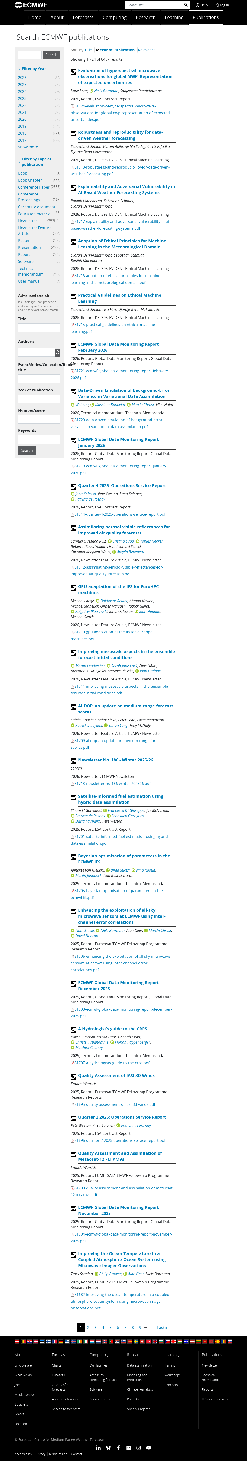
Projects (133, 1399)
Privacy (40, 1454)
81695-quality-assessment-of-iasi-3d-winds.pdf (114, 1104)
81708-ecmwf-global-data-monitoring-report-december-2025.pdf (121, 1012)
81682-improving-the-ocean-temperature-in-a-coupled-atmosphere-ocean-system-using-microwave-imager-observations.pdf (120, 1301)
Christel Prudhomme (92, 1042)
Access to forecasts (66, 1409)
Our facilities (99, 1365)
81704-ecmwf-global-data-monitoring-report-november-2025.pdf (121, 1237)
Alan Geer (136, 1273)
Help (202, 5)
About (57, 17)
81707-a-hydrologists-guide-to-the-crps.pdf (111, 1062)
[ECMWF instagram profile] (139, 1448)
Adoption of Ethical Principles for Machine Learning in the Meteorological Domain (122, 244)
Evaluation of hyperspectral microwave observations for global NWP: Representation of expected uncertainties (125, 76)
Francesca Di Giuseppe (126, 810)
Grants (19, 1414)
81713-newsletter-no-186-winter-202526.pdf (112, 783)
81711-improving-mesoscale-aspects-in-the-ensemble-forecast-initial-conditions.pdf (120, 690)
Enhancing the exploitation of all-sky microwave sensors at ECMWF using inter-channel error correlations (122, 916)
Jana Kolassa (85, 493)
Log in (222, 5)
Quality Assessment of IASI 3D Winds (116, 1075)
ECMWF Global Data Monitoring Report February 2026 (118, 347)
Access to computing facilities (103, 1377)
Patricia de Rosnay (90, 499)
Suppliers (21, 1404)
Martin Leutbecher (90, 665)
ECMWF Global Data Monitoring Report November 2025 (118, 1210)
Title (22, 318)
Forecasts (83, 17)
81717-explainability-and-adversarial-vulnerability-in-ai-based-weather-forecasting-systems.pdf (120, 225)
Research (146, 17)
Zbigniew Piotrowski (91, 611)
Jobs (18, 1385)
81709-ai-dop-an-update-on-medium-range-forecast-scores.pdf (118, 744)
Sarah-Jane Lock (124, 665)
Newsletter (210, 1365)
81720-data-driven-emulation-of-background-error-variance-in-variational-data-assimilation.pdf (117, 423)
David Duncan (86, 935)
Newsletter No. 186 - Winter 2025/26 (115, 760)
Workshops (172, 1375)
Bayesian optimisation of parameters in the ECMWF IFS (124, 859)
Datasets (58, 1375)
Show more (28, 147)
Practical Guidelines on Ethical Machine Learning (119, 298)
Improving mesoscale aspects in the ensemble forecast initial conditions (126, 655)
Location (21, 1424)
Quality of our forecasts (61, 1387)
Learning (174, 17)
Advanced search (33, 295)
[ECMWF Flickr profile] (129, 1448)
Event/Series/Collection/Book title (45, 367)
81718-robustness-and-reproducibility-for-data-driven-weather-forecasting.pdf (120, 170)
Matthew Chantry (89, 1047)
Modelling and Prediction (137, 1377)
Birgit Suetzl (120, 870)
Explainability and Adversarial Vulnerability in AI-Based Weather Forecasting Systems (126, 189)
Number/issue (31, 410)
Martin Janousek (88, 875)
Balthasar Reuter (114, 600)
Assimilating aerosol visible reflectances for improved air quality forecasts (124, 530)
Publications (206, 17)
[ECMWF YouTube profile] (149, 1448)
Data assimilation (139, 1365)
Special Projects (138, 1409)
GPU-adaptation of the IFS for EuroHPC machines (118, 589)
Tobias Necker (151, 541)
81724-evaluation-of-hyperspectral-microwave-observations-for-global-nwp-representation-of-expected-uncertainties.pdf (121, 113)
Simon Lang (118, 725)
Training (169, 1365)
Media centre (24, 1394)
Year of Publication (35, 390)
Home (34, 17)
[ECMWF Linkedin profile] (98, 1448)
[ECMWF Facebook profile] (118, 1448)
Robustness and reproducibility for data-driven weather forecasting (120, 135)
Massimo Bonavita (110, 404)
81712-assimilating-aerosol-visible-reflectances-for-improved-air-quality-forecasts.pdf (117, 570)
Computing (115, 17)
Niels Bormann (106, 90)
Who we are (23, 1365)
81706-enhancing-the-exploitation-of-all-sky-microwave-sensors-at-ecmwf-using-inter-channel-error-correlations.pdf (121, 963)
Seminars (171, 1385)
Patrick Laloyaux (88, 725)
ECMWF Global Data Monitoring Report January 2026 (118, 442)
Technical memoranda (210, 1377)
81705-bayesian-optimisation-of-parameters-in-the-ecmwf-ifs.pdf (117, 894)
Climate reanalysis (140, 1389)
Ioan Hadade (149, 611)
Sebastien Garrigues (128, 815)
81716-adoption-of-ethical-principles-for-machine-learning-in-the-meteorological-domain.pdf (116, 279)
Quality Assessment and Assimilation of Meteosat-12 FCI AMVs (120, 1156)
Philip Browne (110, 1273)
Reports (207, 1389)
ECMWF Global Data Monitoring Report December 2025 (118, 986)
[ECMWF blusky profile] (108, 1448)
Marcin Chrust (143, 404)
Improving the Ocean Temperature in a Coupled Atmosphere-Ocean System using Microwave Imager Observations (122, 1260)
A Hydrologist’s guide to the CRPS (112, 1029)
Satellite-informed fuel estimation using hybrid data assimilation (120, 799)
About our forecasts (66, 1399)
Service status (100, 1399)
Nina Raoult (145, 870)
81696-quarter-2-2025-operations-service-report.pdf (119, 1140)
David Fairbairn (87, 821)
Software (96, 1389)
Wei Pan (82, 404)
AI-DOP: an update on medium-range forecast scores (125, 709)
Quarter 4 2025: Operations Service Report (122, 485)
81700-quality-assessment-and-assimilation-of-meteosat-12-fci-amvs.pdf (122, 1191)
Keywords (27, 430)
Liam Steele (84, 930)
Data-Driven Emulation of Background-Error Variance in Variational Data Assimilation (124, 393)
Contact (76, 1454)
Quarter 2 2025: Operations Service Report (122, 1117)
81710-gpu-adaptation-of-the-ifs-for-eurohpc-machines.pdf (112, 635)
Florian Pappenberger (132, 1042)
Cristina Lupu (123, 541)
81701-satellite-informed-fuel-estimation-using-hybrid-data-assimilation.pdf (120, 840)
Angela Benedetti (130, 551)
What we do (23, 1375)
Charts (56, 1365)
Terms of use (58, 1454)
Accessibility (23, 1454)
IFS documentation (215, 1399)
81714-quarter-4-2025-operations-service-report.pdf (119, 514)
